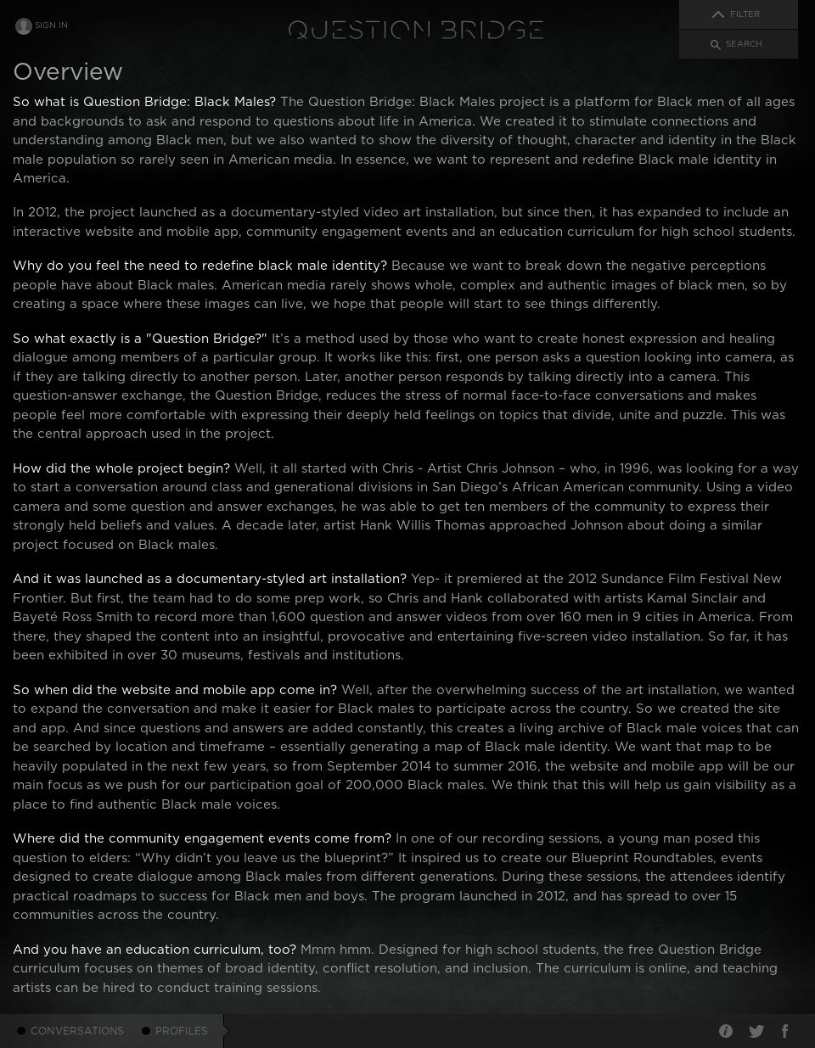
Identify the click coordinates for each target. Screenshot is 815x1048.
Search (744, 44)
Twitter (755, 1031)
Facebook (785, 1031)
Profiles (182, 1031)
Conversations (78, 1031)
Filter (745, 14)
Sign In (51, 25)
